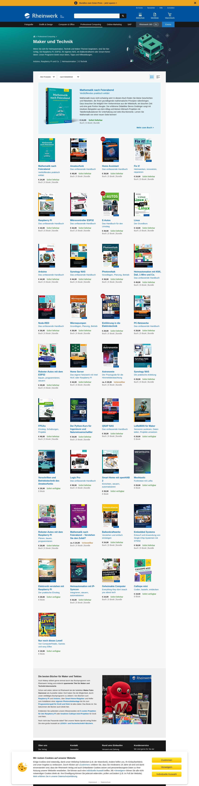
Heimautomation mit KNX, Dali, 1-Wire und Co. (148, 275)
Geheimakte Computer (116, 589)
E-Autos (116, 223)
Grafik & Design (46, 24)
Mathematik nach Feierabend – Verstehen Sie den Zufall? (82, 535)
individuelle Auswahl (95, 770)
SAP (129, 24)
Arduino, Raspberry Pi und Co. (46, 61)
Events (168, 24)
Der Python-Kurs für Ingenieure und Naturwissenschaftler (81, 429)
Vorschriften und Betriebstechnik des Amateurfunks (48, 480)
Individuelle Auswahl (167, 774)
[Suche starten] (123, 16)
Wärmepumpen (84, 325)
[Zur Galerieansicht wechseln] (151, 77)
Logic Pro (84, 479)
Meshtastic (148, 479)
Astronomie (116, 374)
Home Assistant (116, 168)
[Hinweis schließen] (195, 3)
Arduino (52, 273)
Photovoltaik (116, 273)
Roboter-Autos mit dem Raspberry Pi (52, 537)
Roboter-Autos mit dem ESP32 (52, 376)
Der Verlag (42, 749)
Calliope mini (148, 588)
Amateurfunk (84, 168)
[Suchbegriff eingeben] (97, 16)
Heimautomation (69, 61)
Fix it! (148, 169)
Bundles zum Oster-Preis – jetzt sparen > (98, 3)
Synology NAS (84, 273)
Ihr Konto (139, 8)
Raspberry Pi (52, 222)
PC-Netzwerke (148, 325)
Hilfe (161, 8)
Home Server (84, 374)
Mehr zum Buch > (145, 127)
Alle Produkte (45, 77)
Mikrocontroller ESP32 (84, 222)
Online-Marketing (114, 24)
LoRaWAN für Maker (148, 429)
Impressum (93, 782)
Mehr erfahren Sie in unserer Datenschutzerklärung (55, 776)
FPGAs (52, 429)
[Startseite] (44, 16)
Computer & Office (66, 24)
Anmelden (171, 8)
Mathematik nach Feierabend (52, 171)
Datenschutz (105, 782)
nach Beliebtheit (66, 77)
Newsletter (151, 8)
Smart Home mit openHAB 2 (116, 482)
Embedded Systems (148, 536)
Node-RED (52, 325)
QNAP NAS (116, 427)
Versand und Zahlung (110, 749)
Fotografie (28, 24)
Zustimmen (84, 765)
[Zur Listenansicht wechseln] (158, 77)
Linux (148, 222)
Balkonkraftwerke (116, 535)
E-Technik (82, 61)
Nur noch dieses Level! (52, 643)
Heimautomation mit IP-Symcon (84, 591)
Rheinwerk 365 (149, 24)
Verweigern (120, 770)
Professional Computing (90, 24)
